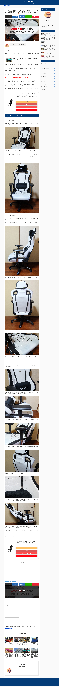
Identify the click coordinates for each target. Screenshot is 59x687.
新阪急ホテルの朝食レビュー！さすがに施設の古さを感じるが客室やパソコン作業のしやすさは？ (49, 42)
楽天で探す (26, 551)
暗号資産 (43, 65)
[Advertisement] (14, 571)
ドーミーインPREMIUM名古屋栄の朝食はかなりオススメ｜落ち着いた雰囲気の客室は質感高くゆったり (49, 49)
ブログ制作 (43, 63)
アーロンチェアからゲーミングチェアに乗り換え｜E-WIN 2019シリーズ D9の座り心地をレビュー (49, 38)
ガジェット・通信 (27, 681)
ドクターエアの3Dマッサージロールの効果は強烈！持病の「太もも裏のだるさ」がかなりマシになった (49, 56)
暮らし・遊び (44, 85)
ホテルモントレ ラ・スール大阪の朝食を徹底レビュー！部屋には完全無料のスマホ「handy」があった (49, 45)
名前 (6, 615)
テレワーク (43, 70)
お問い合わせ (43, 681)
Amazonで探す (26, 102)
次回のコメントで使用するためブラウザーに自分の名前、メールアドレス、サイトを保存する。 (21, 627)
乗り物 (43, 80)
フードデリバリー (44, 68)
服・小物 (43, 75)
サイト (6, 623)
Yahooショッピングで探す (26, 107)
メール (6, 619)
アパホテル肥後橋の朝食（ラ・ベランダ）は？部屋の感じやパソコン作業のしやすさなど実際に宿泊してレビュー (49, 53)
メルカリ (26, 110)
